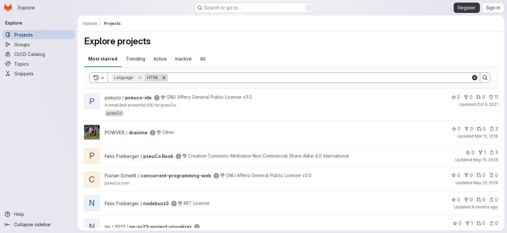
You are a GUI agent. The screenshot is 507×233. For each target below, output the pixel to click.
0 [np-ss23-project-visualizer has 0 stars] (457, 223)
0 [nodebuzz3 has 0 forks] (468, 199)
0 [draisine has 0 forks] (468, 128)
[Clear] (475, 78)
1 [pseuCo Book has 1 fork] (482, 152)
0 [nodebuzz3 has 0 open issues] (493, 199)
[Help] (39, 214)
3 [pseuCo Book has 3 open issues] (494, 152)
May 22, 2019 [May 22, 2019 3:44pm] (485, 182)
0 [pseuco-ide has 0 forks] (468, 97)
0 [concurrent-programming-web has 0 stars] (455, 175)
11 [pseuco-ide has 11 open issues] (493, 97)
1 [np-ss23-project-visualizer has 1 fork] (469, 223)
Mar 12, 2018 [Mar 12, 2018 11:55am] (486, 136)
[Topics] (39, 63)
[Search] (319, 78)
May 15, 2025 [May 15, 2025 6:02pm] (485, 159)
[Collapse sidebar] (39, 224)
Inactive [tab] (183, 58)
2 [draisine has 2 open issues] (494, 128)
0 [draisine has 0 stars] (456, 128)
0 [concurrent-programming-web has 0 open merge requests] (481, 175)
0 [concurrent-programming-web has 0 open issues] (493, 175)
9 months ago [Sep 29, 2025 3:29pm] (485, 207)
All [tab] (203, 58)
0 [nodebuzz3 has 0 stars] (455, 199)
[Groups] (39, 44)
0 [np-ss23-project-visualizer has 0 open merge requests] (481, 223)
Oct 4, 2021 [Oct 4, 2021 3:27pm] (487, 104)
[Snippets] (39, 73)
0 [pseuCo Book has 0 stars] (470, 152)
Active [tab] (160, 58)
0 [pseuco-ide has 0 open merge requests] (480, 97)
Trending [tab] (135, 58)
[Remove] (164, 78)
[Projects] (39, 34)
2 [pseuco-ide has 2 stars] (455, 97)
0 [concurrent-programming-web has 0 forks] (468, 175)
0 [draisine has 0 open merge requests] (481, 128)
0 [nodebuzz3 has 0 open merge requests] (481, 199)
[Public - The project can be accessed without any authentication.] (156, 97)
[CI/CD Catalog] (39, 54)
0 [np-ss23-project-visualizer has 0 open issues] (493, 223)
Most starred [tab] (102, 58)
